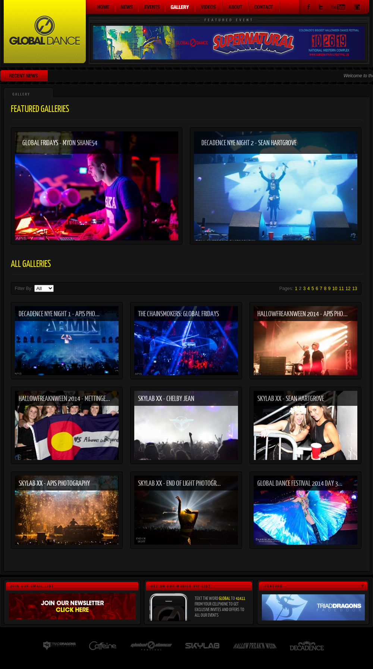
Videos (209, 6)
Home (101, 6)
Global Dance (45, 31)
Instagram (357, 8)
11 (341, 288)
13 (354, 288)
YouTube (338, 8)
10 (334, 288)
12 (347, 288)
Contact (264, 6)
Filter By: (24, 288)
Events (152, 6)
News (127, 6)
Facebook (308, 8)
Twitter (320, 8)
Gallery (180, 6)
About (236, 6)
